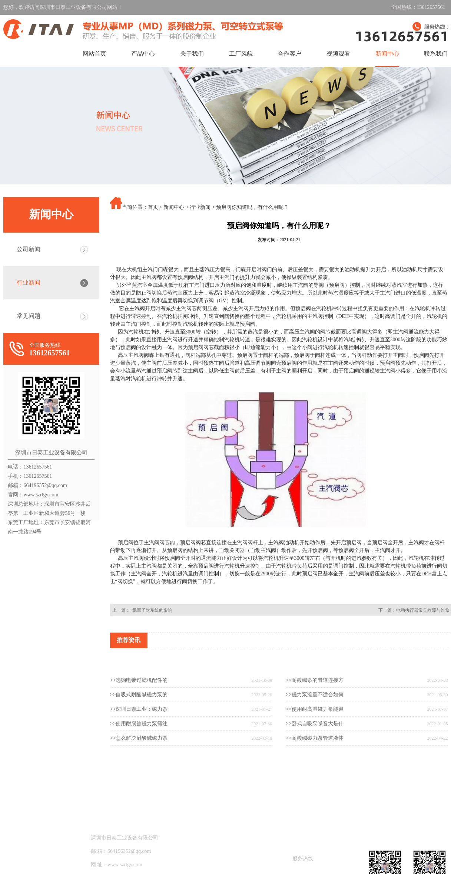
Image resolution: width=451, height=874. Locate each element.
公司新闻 (28, 249)
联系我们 (436, 53)
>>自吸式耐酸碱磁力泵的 (139, 718)
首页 (153, 207)
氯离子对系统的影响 (151, 610)
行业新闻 (28, 282)
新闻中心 (387, 53)
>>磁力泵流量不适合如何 (315, 718)
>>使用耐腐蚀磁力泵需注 (139, 747)
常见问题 (28, 316)
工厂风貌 (241, 53)
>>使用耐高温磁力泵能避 (315, 732)
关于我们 (192, 53)
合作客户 (289, 53)
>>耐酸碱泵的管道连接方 (315, 703)
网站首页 (94, 53)
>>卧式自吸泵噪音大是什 (315, 747)
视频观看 (338, 53)
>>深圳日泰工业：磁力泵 (139, 732)
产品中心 (143, 53)
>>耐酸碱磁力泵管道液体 (315, 761)
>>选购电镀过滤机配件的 (139, 703)
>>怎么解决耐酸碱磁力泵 (139, 761)
